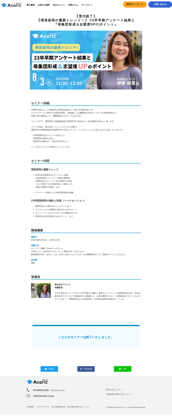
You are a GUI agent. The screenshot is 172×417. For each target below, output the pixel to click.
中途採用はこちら (160, 11)
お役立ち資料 (45, 6)
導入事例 (32, 6)
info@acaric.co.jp (43, 398)
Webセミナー (61, 6)
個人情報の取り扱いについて (79, 409)
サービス (88, 6)
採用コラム (75, 6)
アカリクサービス (43, 409)
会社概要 (30, 409)
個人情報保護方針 (59, 409)
